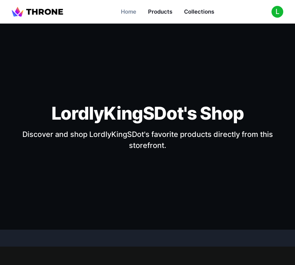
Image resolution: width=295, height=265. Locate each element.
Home (128, 11)
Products (160, 11)
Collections (199, 11)
